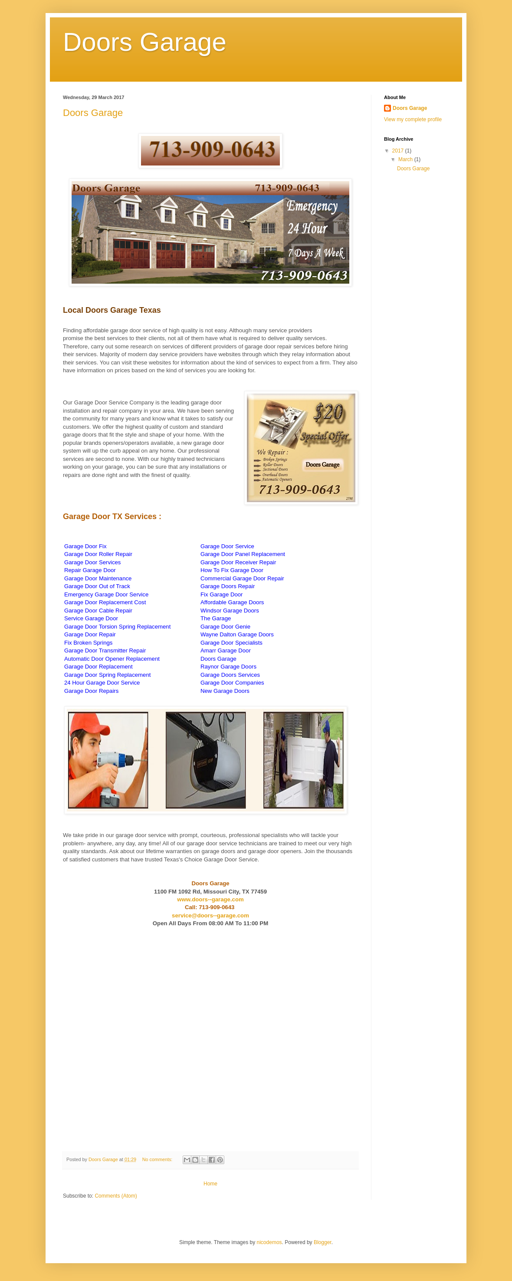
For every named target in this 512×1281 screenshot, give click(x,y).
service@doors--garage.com (210, 915)
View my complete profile (413, 119)
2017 (398, 151)
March (406, 159)
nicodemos (269, 1242)
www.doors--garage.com (210, 899)
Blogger (322, 1242)
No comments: (158, 1159)
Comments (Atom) (116, 1196)
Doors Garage (93, 112)
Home (210, 1184)
